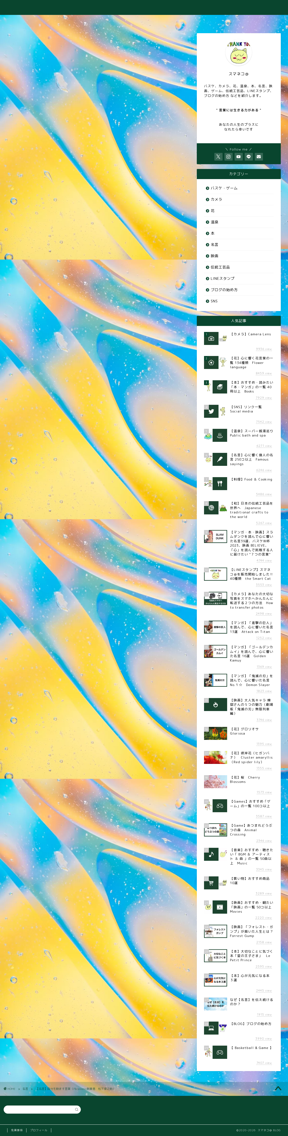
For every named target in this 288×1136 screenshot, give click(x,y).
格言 (144, 437)
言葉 (171, 437)
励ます (95, 437)
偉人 (65, 437)
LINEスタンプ (223, 278)
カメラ (216, 199)
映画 (214, 255)
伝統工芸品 (220, 267)
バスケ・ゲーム (224, 188)
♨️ (86, 21)
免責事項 (17, 1130)
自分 (157, 437)
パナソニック (46, 437)
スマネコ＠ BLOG (144, 7)
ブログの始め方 (224, 289)
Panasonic (25, 437)
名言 (19, 59)
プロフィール (38, 1130)
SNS (214, 301)
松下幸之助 (127, 437)
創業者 (79, 437)
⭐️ (267, 21)
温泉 (214, 222)
